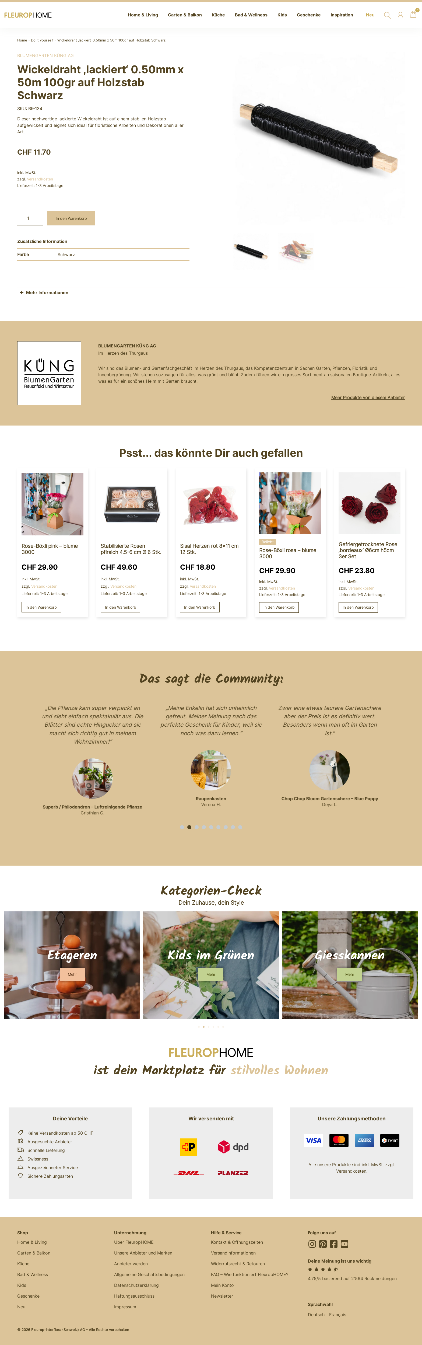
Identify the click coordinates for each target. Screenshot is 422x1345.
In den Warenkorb (71, 218)
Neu (21, 1306)
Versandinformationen (233, 1253)
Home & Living (32, 1242)
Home (22, 40)
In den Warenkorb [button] (41, 607)
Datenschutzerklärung (136, 1285)
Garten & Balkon (33, 1253)
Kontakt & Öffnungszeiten (237, 1242)
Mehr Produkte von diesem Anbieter (368, 397)
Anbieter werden (131, 1263)
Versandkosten (40, 179)
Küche (23, 1263)
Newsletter (222, 1296)
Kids (21, 1285)
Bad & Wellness (32, 1274)
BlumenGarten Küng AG (45, 55)
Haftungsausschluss (134, 1296)
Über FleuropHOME (134, 1242)
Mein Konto (222, 1285)
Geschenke (28, 1296)
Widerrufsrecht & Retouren (238, 1263)
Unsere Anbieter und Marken (143, 1253)
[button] (182, 827)
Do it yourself (42, 40)
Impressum (125, 1306)
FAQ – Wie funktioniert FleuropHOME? (249, 1274)
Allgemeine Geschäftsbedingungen (149, 1274)
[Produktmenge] (30, 218)
